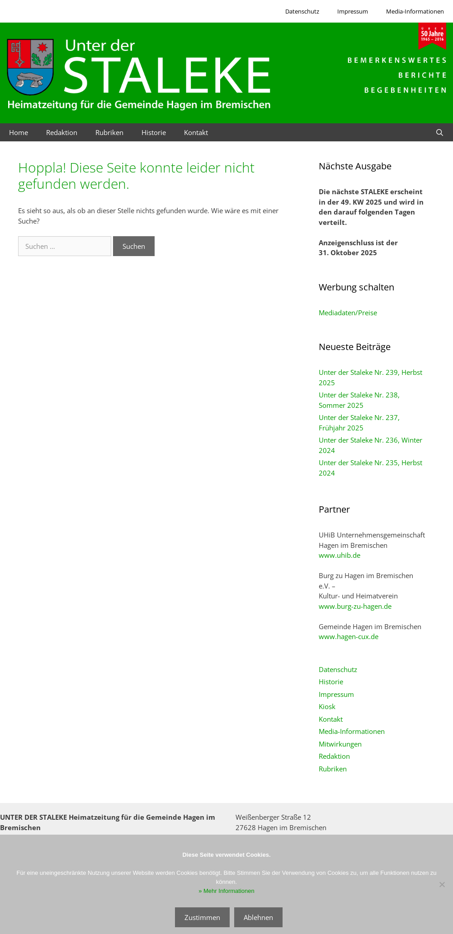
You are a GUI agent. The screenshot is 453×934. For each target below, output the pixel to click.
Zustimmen (202, 917)
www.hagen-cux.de (348, 636)
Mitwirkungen (340, 743)
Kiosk (327, 706)
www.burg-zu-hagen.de (355, 606)
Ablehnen (258, 917)
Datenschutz (302, 11)
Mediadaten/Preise (348, 312)
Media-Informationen (415, 11)
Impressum (352, 11)
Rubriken (109, 132)
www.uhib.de (339, 555)
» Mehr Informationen (226, 890)
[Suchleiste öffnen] (439, 132)
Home (18, 132)
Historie (154, 132)
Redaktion (61, 132)
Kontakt (196, 132)
